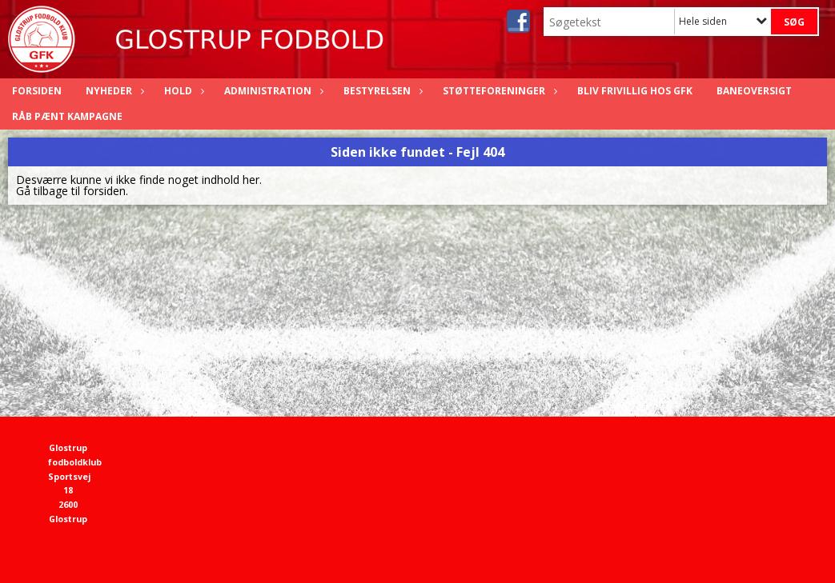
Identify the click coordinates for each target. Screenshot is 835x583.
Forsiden (37, 91)
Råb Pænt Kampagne (67, 116)
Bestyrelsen (381, 91)
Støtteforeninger (498, 91)
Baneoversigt (754, 91)
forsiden (104, 190)
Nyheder (113, 91)
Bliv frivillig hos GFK (634, 91)
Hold (182, 91)
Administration (271, 91)
